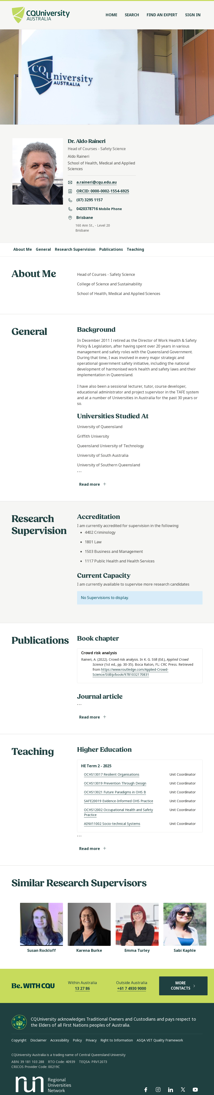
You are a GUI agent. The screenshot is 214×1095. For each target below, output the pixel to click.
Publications (111, 249)
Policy (77, 1040)
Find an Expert (162, 15)
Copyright (18, 1040)
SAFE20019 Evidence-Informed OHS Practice (118, 801)
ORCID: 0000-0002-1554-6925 (102, 191)
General (43, 249)
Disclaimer (38, 1040)
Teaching (135, 249)
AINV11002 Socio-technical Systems (112, 823)
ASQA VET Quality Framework (160, 1040)
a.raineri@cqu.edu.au (96, 182)
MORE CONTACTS (183, 986)
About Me (22, 249)
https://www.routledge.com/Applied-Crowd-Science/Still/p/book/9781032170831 (130, 672)
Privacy (91, 1040)
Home (111, 15)
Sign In (193, 15)
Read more (93, 484)
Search (132, 15)
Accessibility (59, 1040)
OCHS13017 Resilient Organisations (111, 774)
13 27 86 (82, 988)
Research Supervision (75, 249)
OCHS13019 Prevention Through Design (115, 783)
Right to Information (116, 1040)
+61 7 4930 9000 (131, 988)
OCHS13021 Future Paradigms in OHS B (115, 792)
